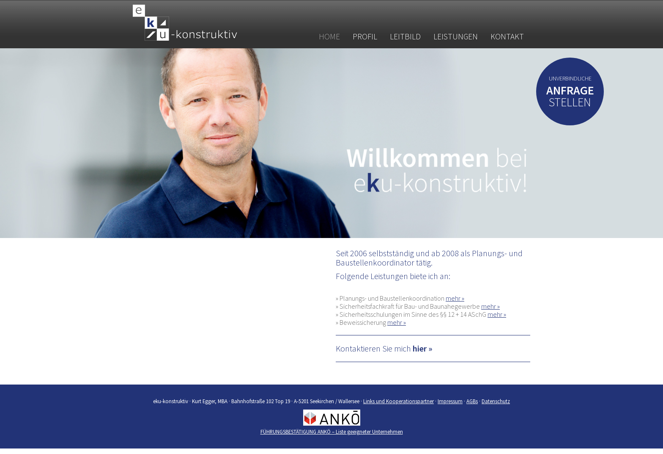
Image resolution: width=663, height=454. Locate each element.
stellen (570, 98)
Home (329, 36)
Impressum (450, 401)
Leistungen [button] (455, 36)
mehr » (455, 298)
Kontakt (507, 36)
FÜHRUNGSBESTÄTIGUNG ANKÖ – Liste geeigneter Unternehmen (331, 431)
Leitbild (405, 36)
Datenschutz (496, 401)
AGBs (472, 401)
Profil (365, 36)
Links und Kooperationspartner (398, 401)
